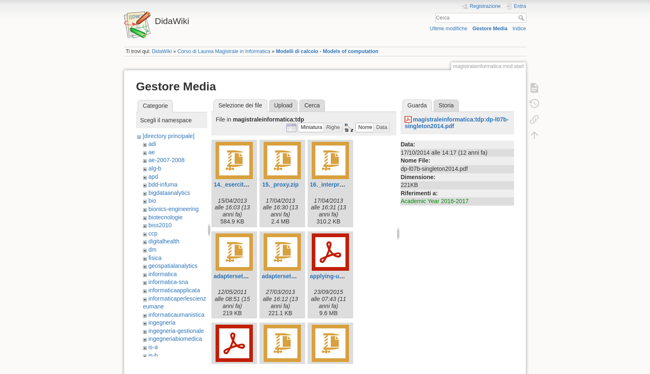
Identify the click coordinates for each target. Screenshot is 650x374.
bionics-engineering (173, 209)
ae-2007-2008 (166, 160)
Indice (519, 29)
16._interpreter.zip (334, 184)
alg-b (154, 168)
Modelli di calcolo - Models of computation (327, 51)
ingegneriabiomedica (175, 338)
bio (152, 200)
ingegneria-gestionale (176, 331)
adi (152, 144)
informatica (162, 274)
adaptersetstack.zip (240, 276)
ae (151, 152)
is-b (153, 355)
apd (153, 176)
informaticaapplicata (174, 290)
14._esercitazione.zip (242, 184)
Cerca (522, 18)
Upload (283, 105)
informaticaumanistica (176, 314)
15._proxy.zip (280, 184)
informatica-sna (168, 282)
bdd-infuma (162, 184)
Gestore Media (490, 29)
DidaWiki (162, 51)
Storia (446, 105)
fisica (155, 258)
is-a (153, 347)
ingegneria (161, 322)
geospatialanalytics (172, 265)
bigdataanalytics (169, 192)
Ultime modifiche (449, 29)
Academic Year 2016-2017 (434, 201)
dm (152, 249)
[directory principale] (168, 136)
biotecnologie (165, 217)
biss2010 (160, 225)
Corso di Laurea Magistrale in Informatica (223, 51)
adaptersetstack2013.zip (295, 276)
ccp (153, 233)
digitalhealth (163, 241)
